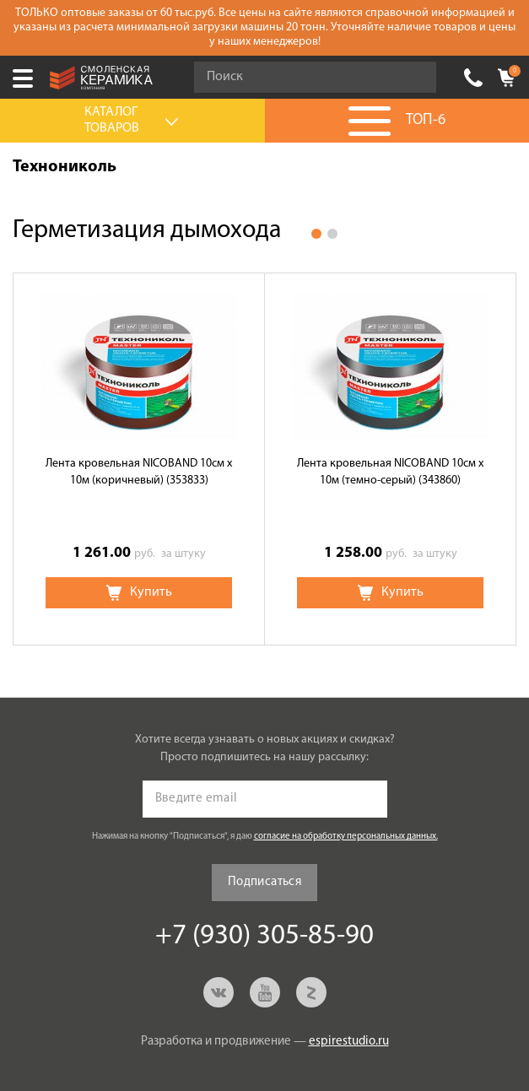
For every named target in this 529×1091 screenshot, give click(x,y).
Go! (414, 77)
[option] (139, 459)
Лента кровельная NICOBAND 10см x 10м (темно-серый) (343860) (390, 472)
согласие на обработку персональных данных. (346, 836)
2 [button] (332, 234)
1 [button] (316, 234)
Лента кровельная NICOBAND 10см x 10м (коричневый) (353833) (139, 472)
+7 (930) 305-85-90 (473, 77)
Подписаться (264, 882)
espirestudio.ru (349, 1041)
